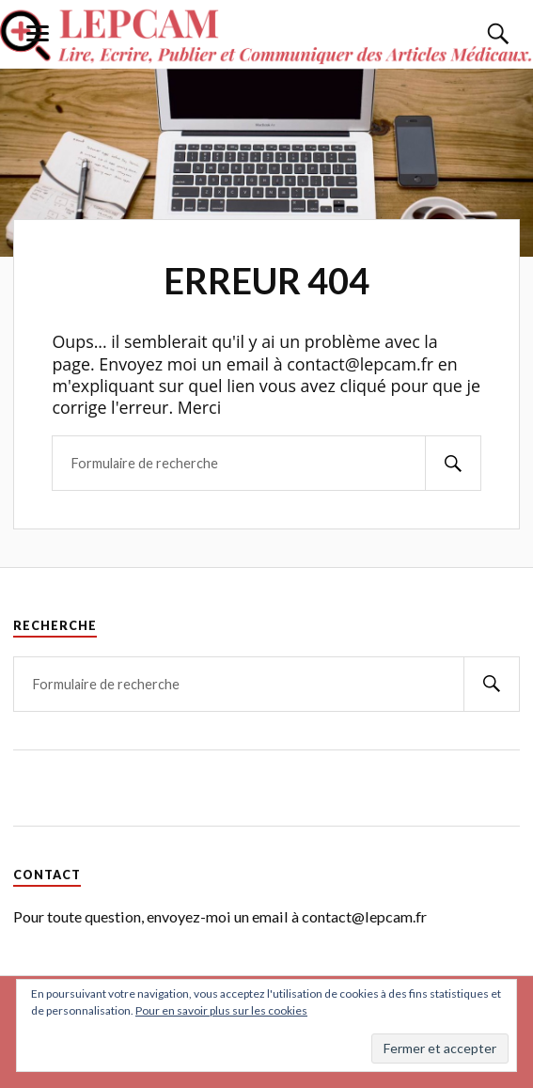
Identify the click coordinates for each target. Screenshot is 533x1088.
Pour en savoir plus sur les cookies (221, 1010)
